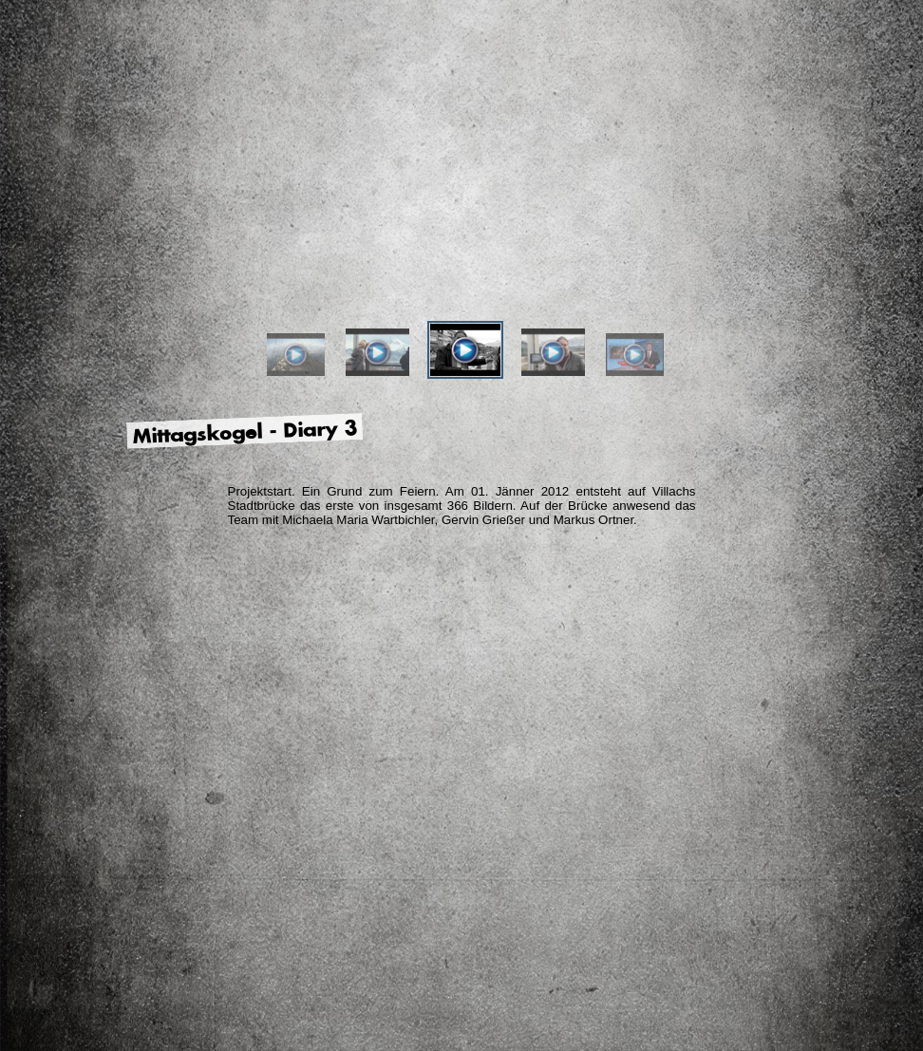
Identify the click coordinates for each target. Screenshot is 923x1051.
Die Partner (466, 260)
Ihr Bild (712, 260)
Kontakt (819, 455)
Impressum (819, 484)
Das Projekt (219, 260)
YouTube (849, 253)
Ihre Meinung (589, 260)
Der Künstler (343, 260)
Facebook (795, 258)
